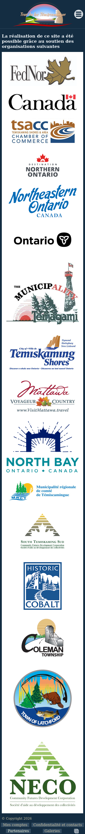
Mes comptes (15, 825)
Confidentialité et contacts (57, 825)
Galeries (52, 831)
